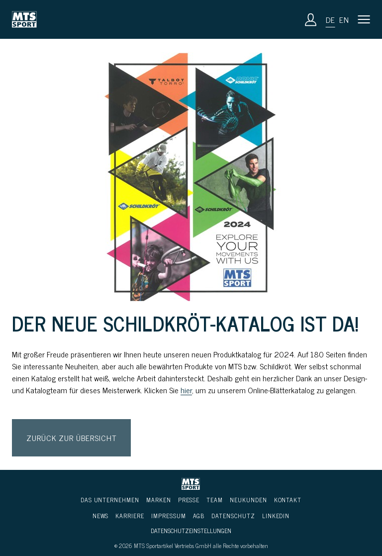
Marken (158, 500)
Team (214, 500)
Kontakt (288, 500)
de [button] (330, 19)
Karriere (129, 516)
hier (186, 389)
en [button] (344, 19)
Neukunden (248, 500)
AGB (199, 516)
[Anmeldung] (311, 19)
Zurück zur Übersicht (71, 437)
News (101, 516)
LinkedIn (276, 516)
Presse (189, 500)
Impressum (168, 516)
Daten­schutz (233, 516)
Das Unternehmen (110, 500)
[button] (364, 19)
